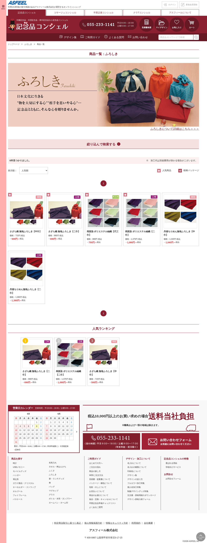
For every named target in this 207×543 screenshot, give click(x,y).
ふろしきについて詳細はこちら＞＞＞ (174, 128)
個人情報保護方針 (93, 523)
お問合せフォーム (173, 479)
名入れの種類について (136, 467)
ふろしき (28, 44)
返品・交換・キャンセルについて (103, 499)
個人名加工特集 (134, 487)
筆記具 (16, 479)
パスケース (17, 499)
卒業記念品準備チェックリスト (102, 503)
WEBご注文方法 (96, 475)
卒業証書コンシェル (103, 12)
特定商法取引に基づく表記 (68, 523)
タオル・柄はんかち (57, 467)
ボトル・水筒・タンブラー (60, 499)
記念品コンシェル (27, 12)
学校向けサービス (173, 467)
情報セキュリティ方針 (117, 523)
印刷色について (134, 471)
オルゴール (17, 491)
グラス (52, 495)
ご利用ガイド (92, 37)
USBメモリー (19, 467)
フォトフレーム (19, 495)
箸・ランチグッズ (56, 479)
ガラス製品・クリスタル (23, 483)
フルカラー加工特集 (136, 483)
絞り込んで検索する (101, 144)
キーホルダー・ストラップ (24, 487)
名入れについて (134, 463)
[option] (103, 94)
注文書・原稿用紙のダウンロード (141, 495)
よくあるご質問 (96, 507)
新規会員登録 (191, 4)
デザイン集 (70, 37)
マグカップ (53, 491)
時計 (15, 463)
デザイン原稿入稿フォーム (138, 499)
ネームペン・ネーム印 (58, 503)
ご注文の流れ (95, 467)
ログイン (172, 4)
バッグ (52, 487)
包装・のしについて (97, 487)
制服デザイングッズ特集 (137, 491)
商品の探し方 (95, 471)
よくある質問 (116, 37)
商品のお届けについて (98, 495)
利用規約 (136, 523)
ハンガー (17, 475)
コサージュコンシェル (65, 12)
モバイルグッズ (19, 471)
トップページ (13, 44)
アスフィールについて (180, 12)
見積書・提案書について (99, 479)
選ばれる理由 (171, 463)
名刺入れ (53, 463)
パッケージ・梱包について (100, 483)
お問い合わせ (140, 37)
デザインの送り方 (135, 479)
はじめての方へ (96, 463)
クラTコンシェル (141, 12)
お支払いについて (96, 491)
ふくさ (52, 471)
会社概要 (148, 523)
